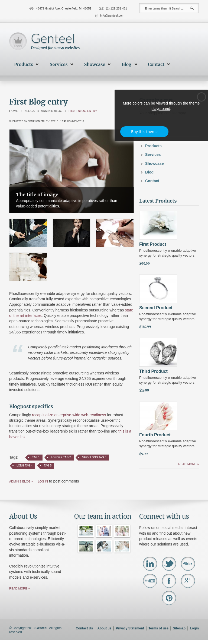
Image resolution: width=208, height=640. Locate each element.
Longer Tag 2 (61, 457)
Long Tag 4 (24, 465)
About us (104, 628)
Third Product (153, 371)
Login (194, 628)
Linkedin (150, 564)
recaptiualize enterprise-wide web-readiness (69, 415)
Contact (156, 64)
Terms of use (158, 628)
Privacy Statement (130, 628)
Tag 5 (47, 465)
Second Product (156, 307)
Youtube (150, 581)
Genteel (53, 38)
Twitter (169, 564)
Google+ (188, 581)
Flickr (188, 564)
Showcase (94, 64)
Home (13, 110)
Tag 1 (36, 457)
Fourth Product (155, 435)
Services (59, 64)
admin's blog (51, 110)
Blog (126, 64)
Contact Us (84, 628)
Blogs (29, 110)
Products (23, 64)
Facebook (169, 581)
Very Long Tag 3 (94, 457)
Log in (43, 481)
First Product (152, 244)
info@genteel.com (112, 15)
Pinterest (169, 598)
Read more (187, 464)
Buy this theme (144, 131)
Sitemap (179, 628)
